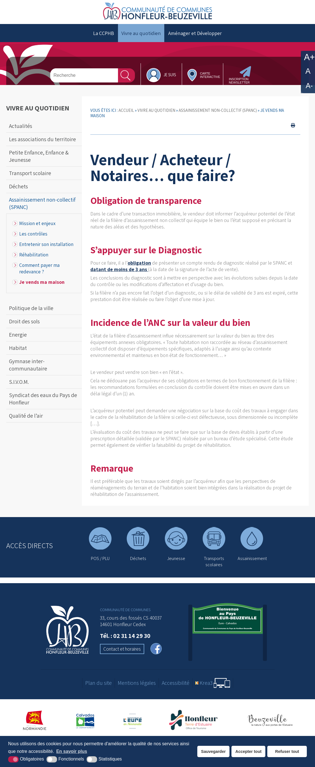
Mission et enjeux (37, 223)
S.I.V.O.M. (19, 381)
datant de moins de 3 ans (119, 269)
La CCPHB (103, 33)
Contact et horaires (122, 649)
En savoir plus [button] (71, 751)
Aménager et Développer (195, 33)
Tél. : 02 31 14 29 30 (125, 636)
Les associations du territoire (42, 139)
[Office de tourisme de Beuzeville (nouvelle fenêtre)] (270, 720)
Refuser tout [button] (287, 751)
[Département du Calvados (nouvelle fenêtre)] (85, 720)
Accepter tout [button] (248, 751)
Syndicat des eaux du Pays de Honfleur (43, 398)
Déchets (18, 186)
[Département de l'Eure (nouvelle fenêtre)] (133, 720)
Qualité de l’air (26, 415)
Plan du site (98, 683)
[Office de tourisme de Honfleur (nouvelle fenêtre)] (195, 720)
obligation (139, 263)
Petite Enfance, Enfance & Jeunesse (39, 156)
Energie (18, 334)
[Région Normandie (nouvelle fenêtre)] (34, 720)
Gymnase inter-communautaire (28, 365)
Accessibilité (175, 683)
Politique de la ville (31, 308)
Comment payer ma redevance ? (39, 268)
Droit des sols (24, 321)
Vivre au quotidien (141, 33)
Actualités (20, 126)
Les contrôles (33, 233)
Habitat (18, 348)
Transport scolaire (30, 173)
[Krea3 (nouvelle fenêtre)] (212, 683)
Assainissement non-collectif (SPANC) (42, 203)
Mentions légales (137, 683)
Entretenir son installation (46, 244)
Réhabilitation (33, 254)
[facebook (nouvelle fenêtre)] (156, 649)
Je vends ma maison (42, 282)
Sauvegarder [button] (213, 751)
